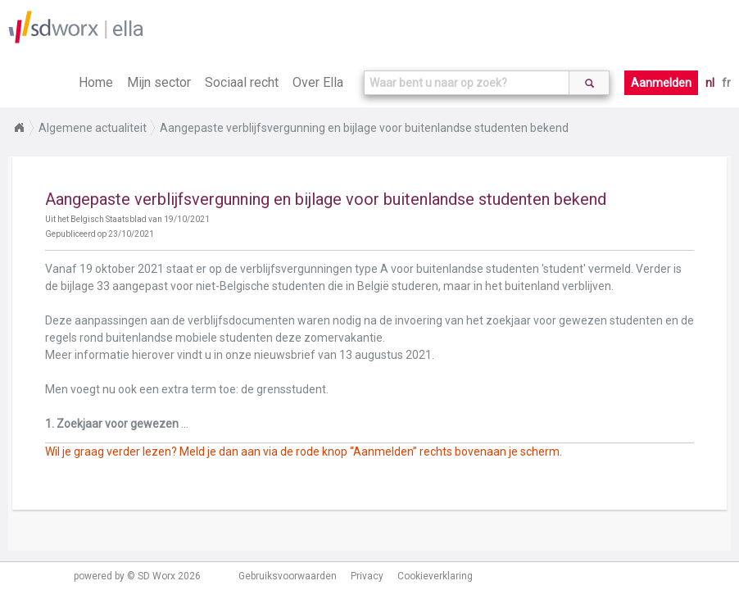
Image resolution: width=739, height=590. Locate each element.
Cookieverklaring (435, 576)
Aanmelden (661, 82)
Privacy (367, 576)
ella (128, 28)
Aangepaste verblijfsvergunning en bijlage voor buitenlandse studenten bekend (364, 127)
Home (96, 82)
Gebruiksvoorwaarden (287, 576)
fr (726, 82)
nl (709, 82)
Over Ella (317, 82)
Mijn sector (159, 82)
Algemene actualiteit (93, 127)
